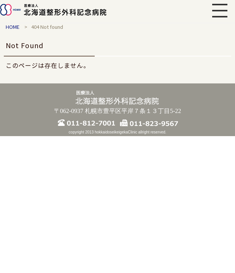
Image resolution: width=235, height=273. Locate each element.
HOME (12, 26)
